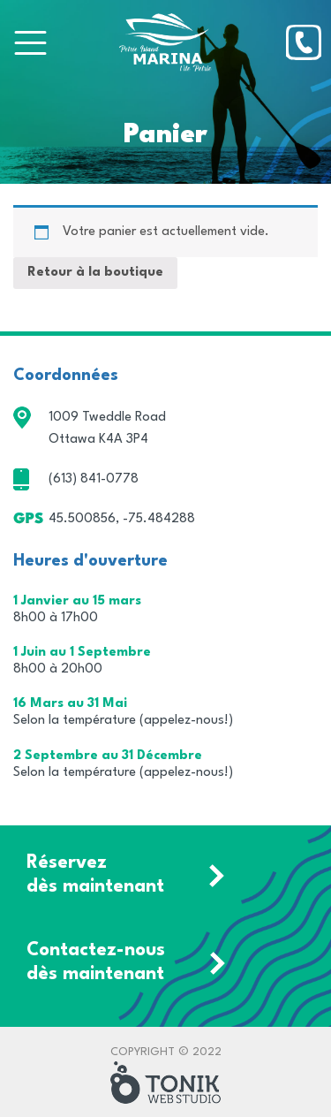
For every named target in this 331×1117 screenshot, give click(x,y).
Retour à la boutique (95, 272)
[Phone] (303, 42)
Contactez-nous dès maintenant (95, 962)
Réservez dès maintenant (95, 875)
